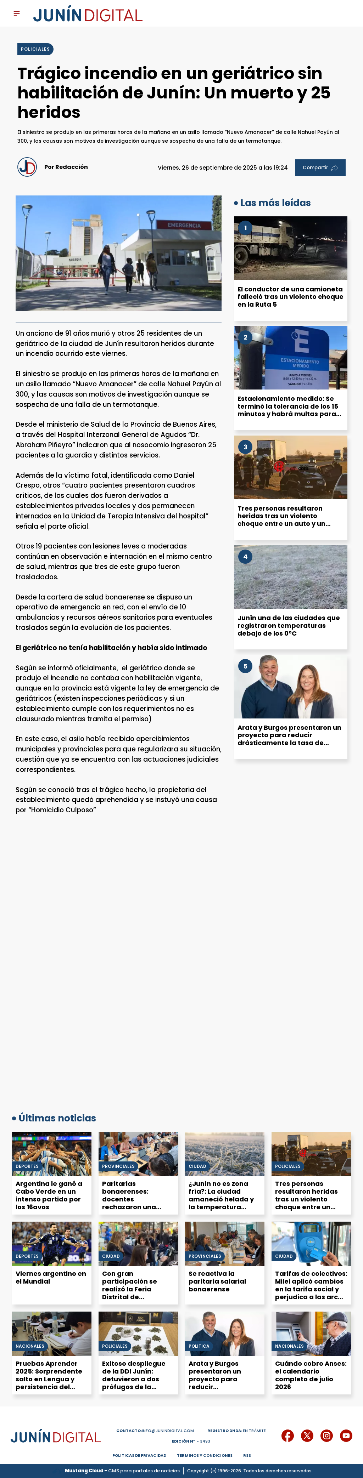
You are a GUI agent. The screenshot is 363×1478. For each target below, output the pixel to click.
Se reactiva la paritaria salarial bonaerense (217, 1281)
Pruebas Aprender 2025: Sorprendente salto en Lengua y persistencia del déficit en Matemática (49, 1383)
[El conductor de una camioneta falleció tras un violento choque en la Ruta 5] (290, 248)
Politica (199, 1346)
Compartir (320, 167)
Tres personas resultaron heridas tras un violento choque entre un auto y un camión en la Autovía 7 (281, 520)
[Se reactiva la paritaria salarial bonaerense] (224, 1244)
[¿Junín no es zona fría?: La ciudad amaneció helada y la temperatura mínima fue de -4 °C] (224, 1154)
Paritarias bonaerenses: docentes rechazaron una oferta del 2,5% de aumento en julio (132, 1203)
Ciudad (197, 1166)
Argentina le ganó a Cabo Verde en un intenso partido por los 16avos (49, 1195)
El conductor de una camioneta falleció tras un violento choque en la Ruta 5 (291, 297)
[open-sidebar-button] (16, 13)
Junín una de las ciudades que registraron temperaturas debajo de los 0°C (289, 625)
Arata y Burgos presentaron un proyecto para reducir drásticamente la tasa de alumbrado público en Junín (289, 739)
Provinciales (118, 1166)
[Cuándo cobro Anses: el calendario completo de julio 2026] (311, 1334)
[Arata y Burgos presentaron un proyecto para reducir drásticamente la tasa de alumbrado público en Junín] (290, 686)
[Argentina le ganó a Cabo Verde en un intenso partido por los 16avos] (51, 1154)
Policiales (288, 1166)
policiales (35, 49)
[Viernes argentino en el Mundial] (51, 1244)
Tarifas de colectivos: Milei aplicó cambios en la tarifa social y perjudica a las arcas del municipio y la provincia (311, 1293)
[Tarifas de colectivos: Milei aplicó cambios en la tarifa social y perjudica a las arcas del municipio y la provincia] (311, 1244)
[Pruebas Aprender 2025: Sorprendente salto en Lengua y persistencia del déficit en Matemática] (51, 1334)
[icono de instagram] (326, 1435)
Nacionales (30, 1346)
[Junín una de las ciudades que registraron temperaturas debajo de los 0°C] (290, 577)
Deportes (27, 1166)
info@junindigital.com (155, 1430)
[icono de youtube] (346, 1435)
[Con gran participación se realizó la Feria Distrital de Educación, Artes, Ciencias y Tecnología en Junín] (138, 1244)
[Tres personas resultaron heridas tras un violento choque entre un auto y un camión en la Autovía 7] (290, 467)
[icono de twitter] (307, 1435)
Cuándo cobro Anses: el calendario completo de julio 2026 (311, 1375)
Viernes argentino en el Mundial (51, 1277)
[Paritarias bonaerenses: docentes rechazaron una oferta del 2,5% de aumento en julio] (138, 1154)
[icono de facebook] (287, 1435)
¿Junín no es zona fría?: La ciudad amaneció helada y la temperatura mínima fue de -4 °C (223, 1199)
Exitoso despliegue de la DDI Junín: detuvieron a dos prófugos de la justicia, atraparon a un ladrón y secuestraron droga (136, 1387)
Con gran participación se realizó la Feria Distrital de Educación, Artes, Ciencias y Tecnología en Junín (136, 1297)
